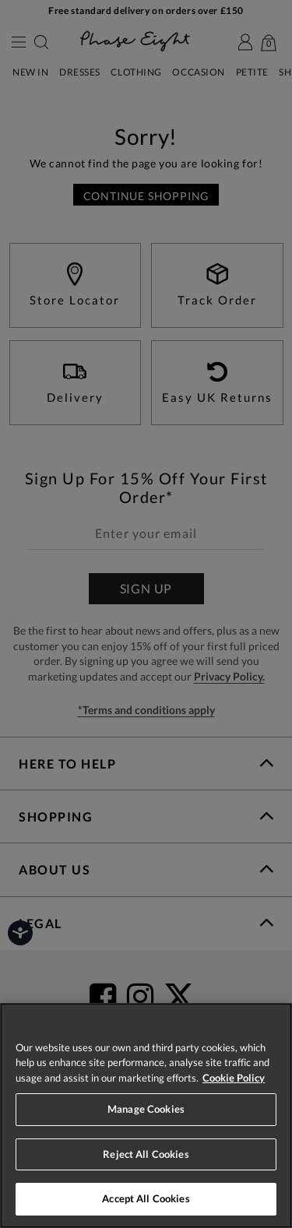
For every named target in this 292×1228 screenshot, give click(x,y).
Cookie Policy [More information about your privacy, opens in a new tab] (233, 1077)
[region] (146, 1115)
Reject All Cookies (145, 1154)
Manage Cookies (146, 1109)
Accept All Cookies (145, 1198)
